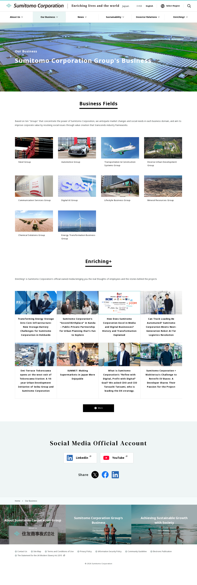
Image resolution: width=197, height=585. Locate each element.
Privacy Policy (86, 565)
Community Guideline (137, 565)
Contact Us (22, 565)
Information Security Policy (109, 565)
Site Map (37, 565)
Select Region (173, 5)
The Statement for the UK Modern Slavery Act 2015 (39, 569)
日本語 (139, 6)
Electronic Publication (162, 565)
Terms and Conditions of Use (60, 565)
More (98, 422)
